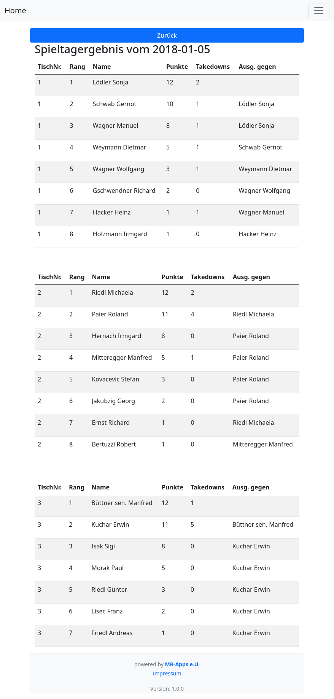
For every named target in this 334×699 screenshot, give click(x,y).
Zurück (167, 35)
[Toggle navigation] (318, 10)
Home (15, 10)
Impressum (167, 673)
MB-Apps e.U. (182, 664)
